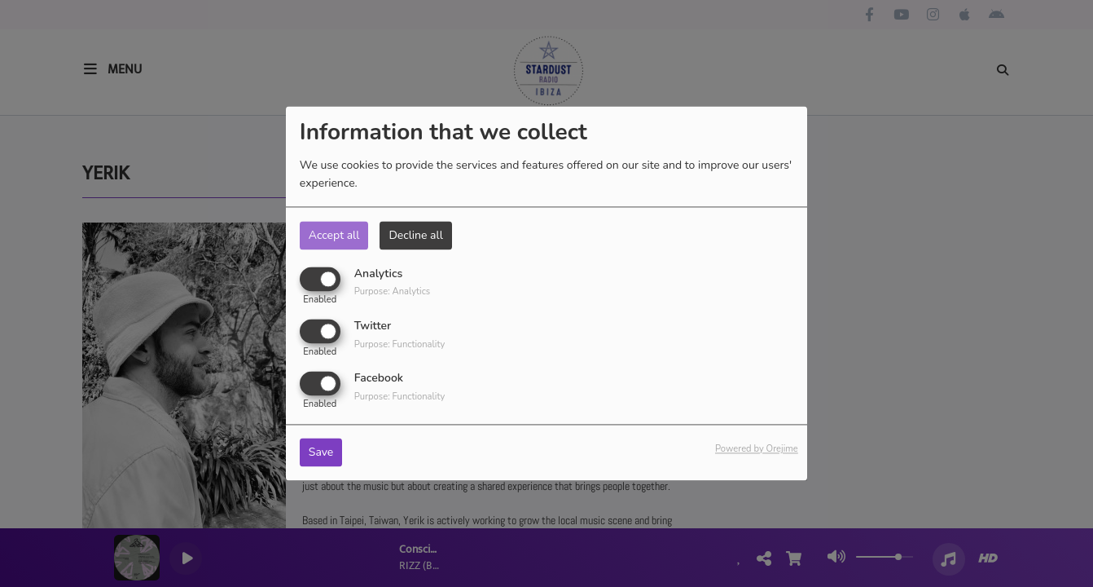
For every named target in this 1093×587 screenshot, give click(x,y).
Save (321, 453)
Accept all (334, 235)
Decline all (415, 235)
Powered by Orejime (756, 450)
